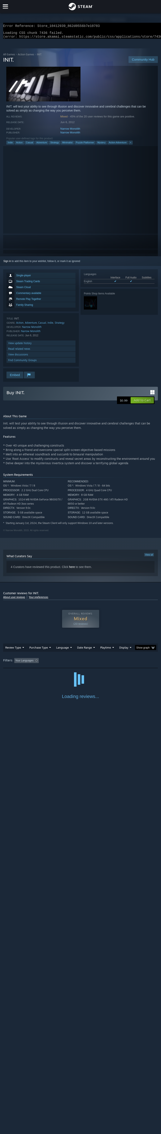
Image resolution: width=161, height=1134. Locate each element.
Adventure (41, 145)
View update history (20, 345)
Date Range (84, 650)
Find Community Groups (22, 362)
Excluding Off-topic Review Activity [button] (66, 663)
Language (62, 650)
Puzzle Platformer (85, 145)
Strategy (54, 145)
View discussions (18, 357)
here (72, 569)
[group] (80, 663)
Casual (29, 145)
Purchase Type (38, 650)
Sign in (7, 263)
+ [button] (130, 145)
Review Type (13, 650)
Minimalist (67, 145)
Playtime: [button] (99, 663)
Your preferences (38, 599)
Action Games (26, 56)
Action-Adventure (117, 145)
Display (123, 650)
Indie (10, 145)
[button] (142, 402)
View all (149, 557)
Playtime (105, 650)
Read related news (19, 351)
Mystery (101, 145)
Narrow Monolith (70, 131)
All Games (9, 56)
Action (19, 145)
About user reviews (14, 599)
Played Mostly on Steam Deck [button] (129, 663)
